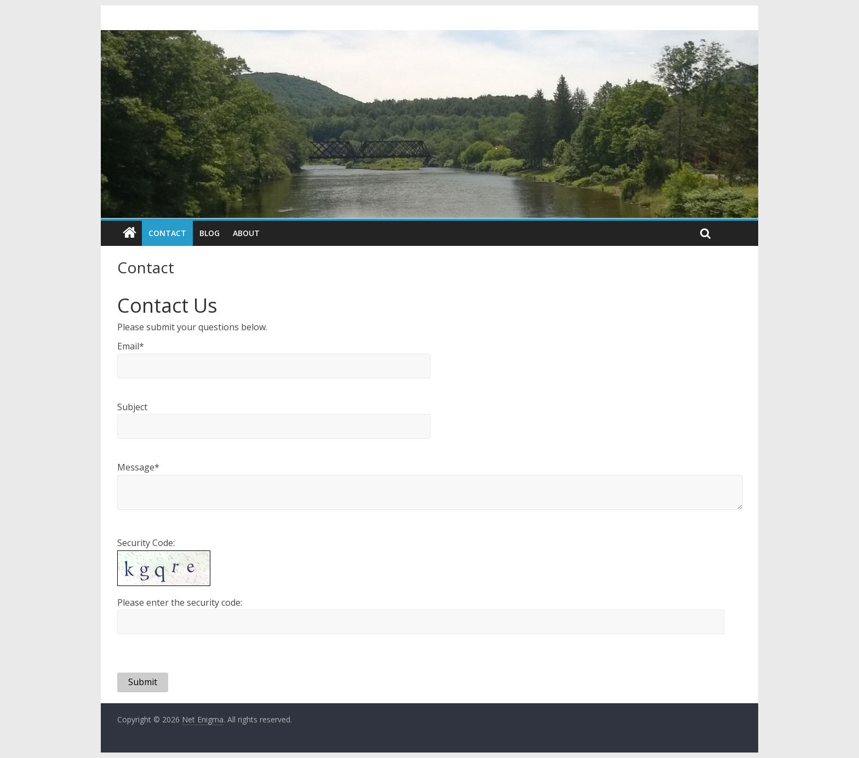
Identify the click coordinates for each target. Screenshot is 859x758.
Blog (209, 233)
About (246, 233)
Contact (167, 233)
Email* (130, 346)
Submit (142, 682)
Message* (138, 467)
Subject (132, 407)
